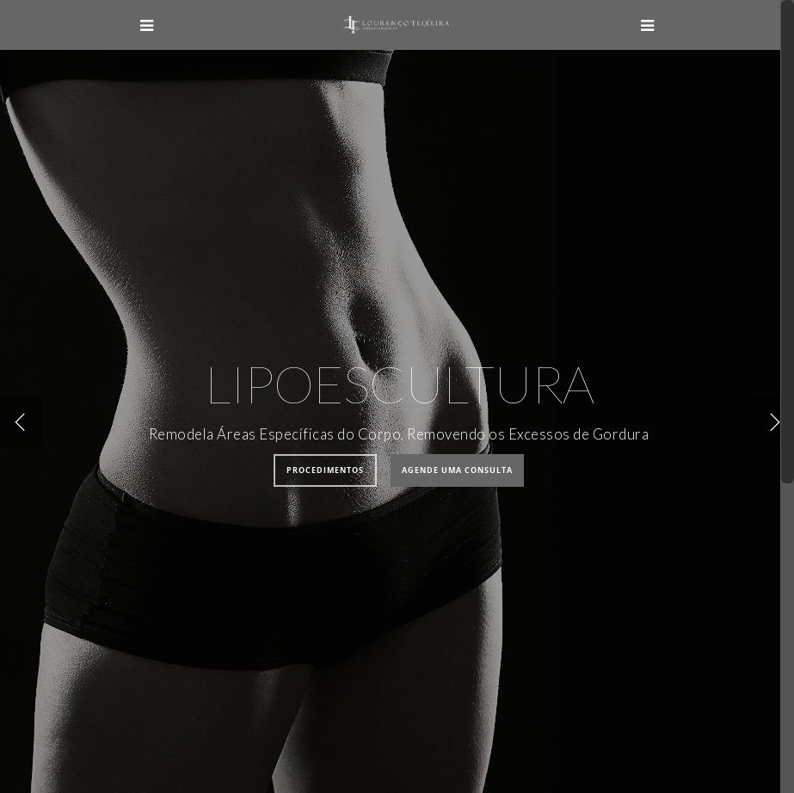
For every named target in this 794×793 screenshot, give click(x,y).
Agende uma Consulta (457, 470)
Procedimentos (325, 470)
